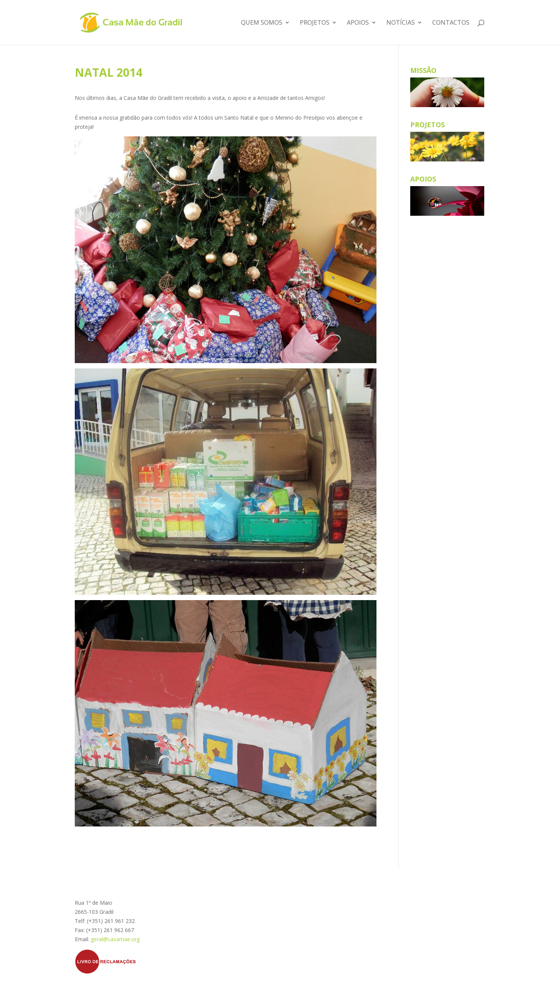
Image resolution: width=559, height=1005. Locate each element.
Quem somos (261, 23)
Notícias (400, 23)
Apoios (358, 23)
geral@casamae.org (115, 939)
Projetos (314, 23)
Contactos (450, 23)
